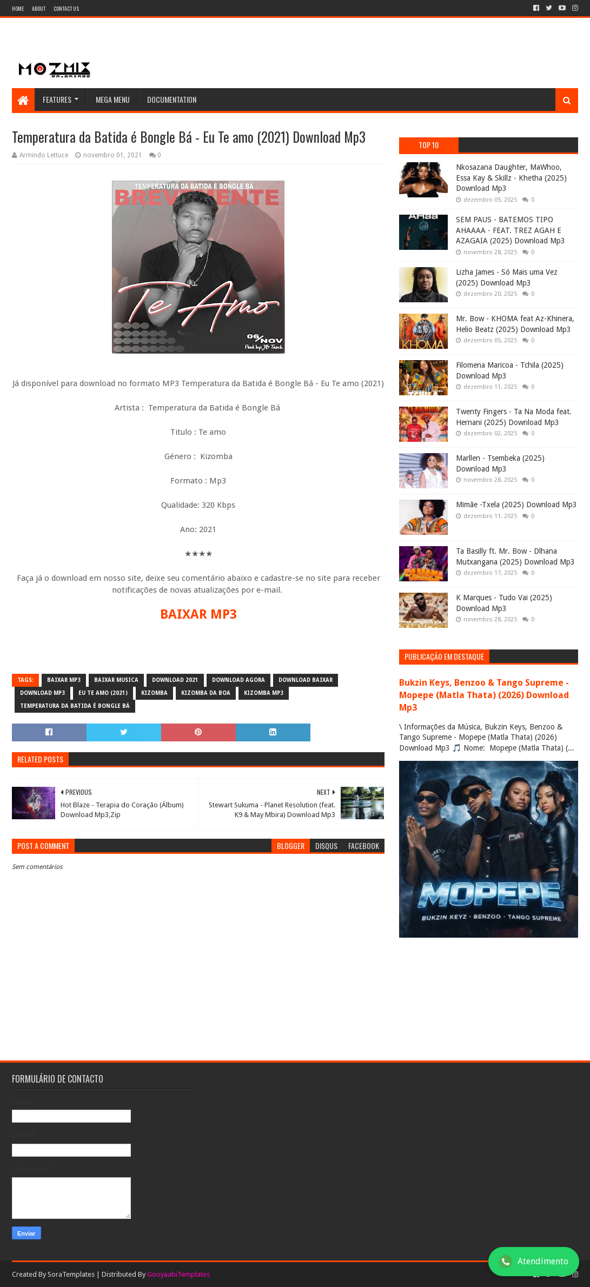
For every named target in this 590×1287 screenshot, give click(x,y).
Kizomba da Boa (205, 693)
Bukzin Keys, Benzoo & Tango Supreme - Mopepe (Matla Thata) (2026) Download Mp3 (484, 695)
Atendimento (533, 1261)
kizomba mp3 (263, 693)
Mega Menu (113, 99)
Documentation (171, 99)
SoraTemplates (71, 1274)
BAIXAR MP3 (198, 614)
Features (57, 99)
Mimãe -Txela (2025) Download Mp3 (516, 504)
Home (18, 8)
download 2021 (175, 680)
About (38, 8)
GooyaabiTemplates (178, 1274)
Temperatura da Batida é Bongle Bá (75, 706)
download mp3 (42, 693)
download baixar (306, 680)
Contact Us (66, 8)
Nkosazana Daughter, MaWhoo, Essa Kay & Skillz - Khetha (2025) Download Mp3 (511, 178)
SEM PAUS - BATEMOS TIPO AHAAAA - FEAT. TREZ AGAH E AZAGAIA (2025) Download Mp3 (510, 230)
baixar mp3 (64, 680)
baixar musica (116, 680)
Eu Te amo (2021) (103, 693)
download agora (238, 680)
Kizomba (154, 693)
